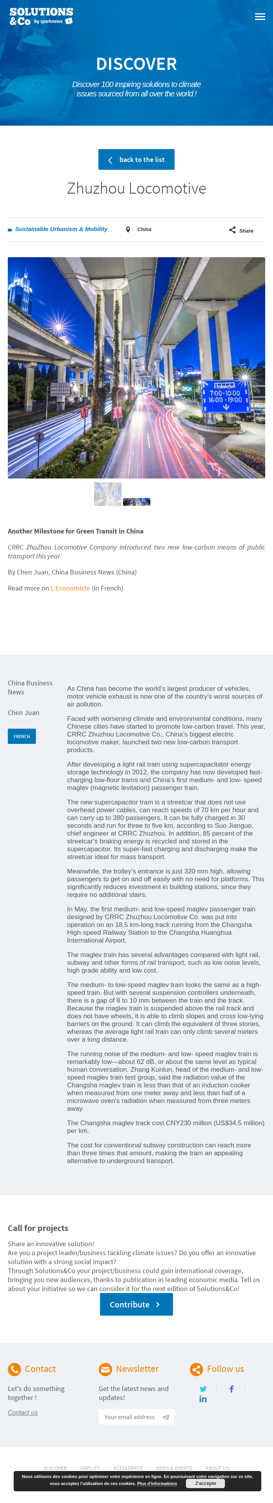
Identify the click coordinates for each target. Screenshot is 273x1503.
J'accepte (205, 1483)
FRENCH (22, 736)
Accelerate (128, 1467)
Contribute (137, 1304)
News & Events (174, 1467)
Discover (55, 1467)
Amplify (90, 1467)
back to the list (136, 159)
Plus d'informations (157, 1483)
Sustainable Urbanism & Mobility (61, 229)
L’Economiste (70, 587)
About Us (217, 1467)
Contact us (22, 1412)
